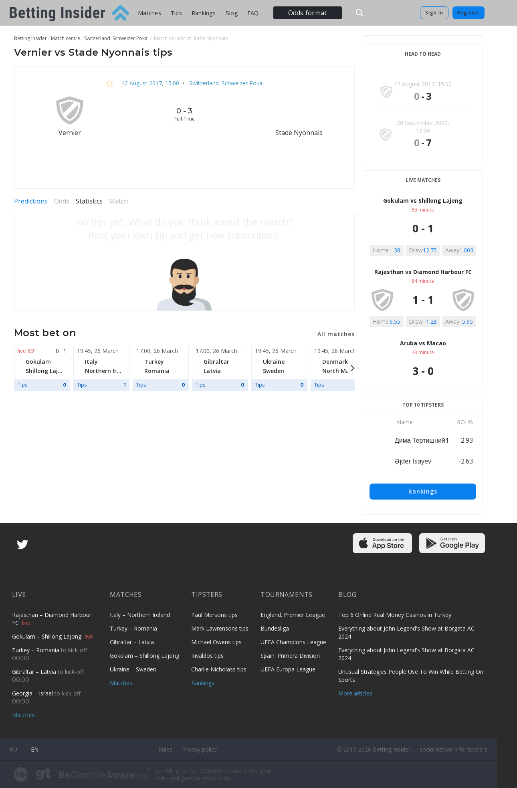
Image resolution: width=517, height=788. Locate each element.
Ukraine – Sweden (133, 669)
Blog (231, 13)
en (34, 749)
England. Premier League (293, 615)
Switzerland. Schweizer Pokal (226, 83)
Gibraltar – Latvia (35, 671)
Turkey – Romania (36, 650)
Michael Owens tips (216, 642)
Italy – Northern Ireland (140, 615)
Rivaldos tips (207, 655)
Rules (165, 749)
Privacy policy (199, 749)
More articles (355, 693)
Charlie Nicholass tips (218, 669)
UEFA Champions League (293, 642)
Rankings (204, 13)
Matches (149, 13)
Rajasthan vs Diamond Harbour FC (423, 272)
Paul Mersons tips (214, 615)
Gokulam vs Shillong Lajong (422, 200)
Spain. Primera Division (290, 655)
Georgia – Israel (33, 693)
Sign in (434, 12)
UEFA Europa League (288, 669)
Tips (176, 13)
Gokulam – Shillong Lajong (47, 636)
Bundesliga (275, 628)
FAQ (253, 13)
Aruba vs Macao (423, 343)
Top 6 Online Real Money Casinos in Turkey (394, 615)
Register (468, 12)
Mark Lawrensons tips (219, 628)
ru (13, 749)
